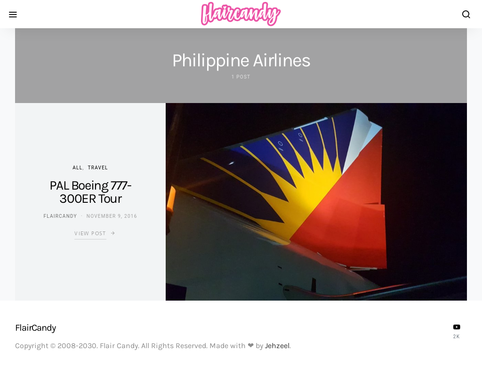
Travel (98, 167)
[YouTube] (456, 331)
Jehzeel (277, 345)
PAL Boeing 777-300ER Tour (90, 191)
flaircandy (60, 216)
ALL (77, 167)
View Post (90, 233)
